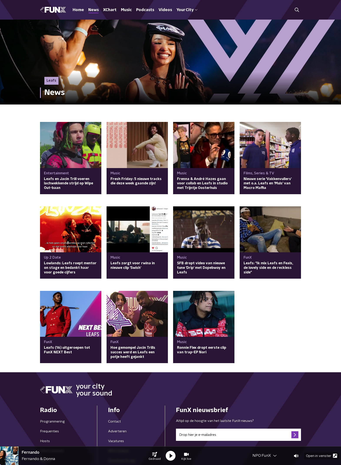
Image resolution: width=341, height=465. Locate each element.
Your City (186, 10)
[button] (155, 456)
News (93, 10)
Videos (165, 10)
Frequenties (49, 431)
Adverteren (117, 431)
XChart (110, 10)
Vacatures (116, 441)
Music (126, 10)
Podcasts (145, 10)
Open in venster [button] (321, 456)
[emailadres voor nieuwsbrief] (238, 435)
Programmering (52, 421)
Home (78, 10)
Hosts (45, 441)
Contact (114, 421)
